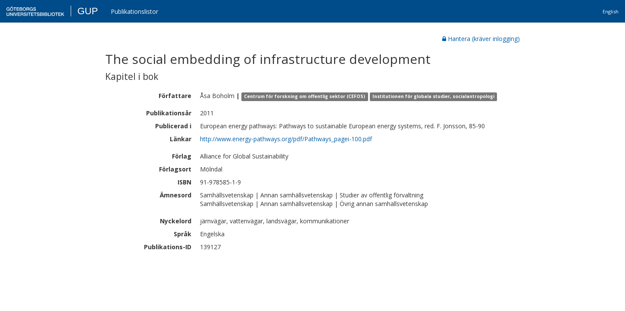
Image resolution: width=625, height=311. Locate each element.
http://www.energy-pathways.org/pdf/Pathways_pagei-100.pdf (286, 139)
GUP (87, 11)
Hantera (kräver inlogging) (481, 39)
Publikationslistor (134, 11)
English (611, 11)
